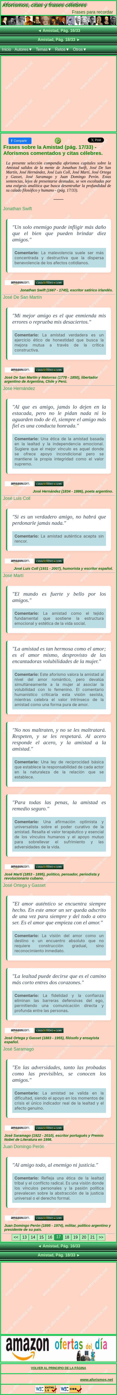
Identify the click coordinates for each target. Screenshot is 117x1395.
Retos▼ (62, 49)
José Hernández (19, 388)
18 (67, 1237)
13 (24, 1237)
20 (84, 1237)
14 (33, 1237)
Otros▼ (80, 49)
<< (16, 1237)
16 (50, 1237)
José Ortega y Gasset (24, 885)
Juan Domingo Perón (23, 1146)
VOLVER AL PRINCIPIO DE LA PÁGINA (58, 1368)
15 (41, 1237)
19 (75, 1237)
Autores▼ (23, 49)
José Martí (13, 575)
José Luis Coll (16, 498)
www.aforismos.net (96, 1380)
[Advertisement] (58, 94)
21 (92, 1237)
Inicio (6, 49)
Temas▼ (44, 49)
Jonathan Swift (17, 208)
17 (58, 1237)
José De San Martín (22, 297)
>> (101, 1237)
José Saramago (18, 1049)
